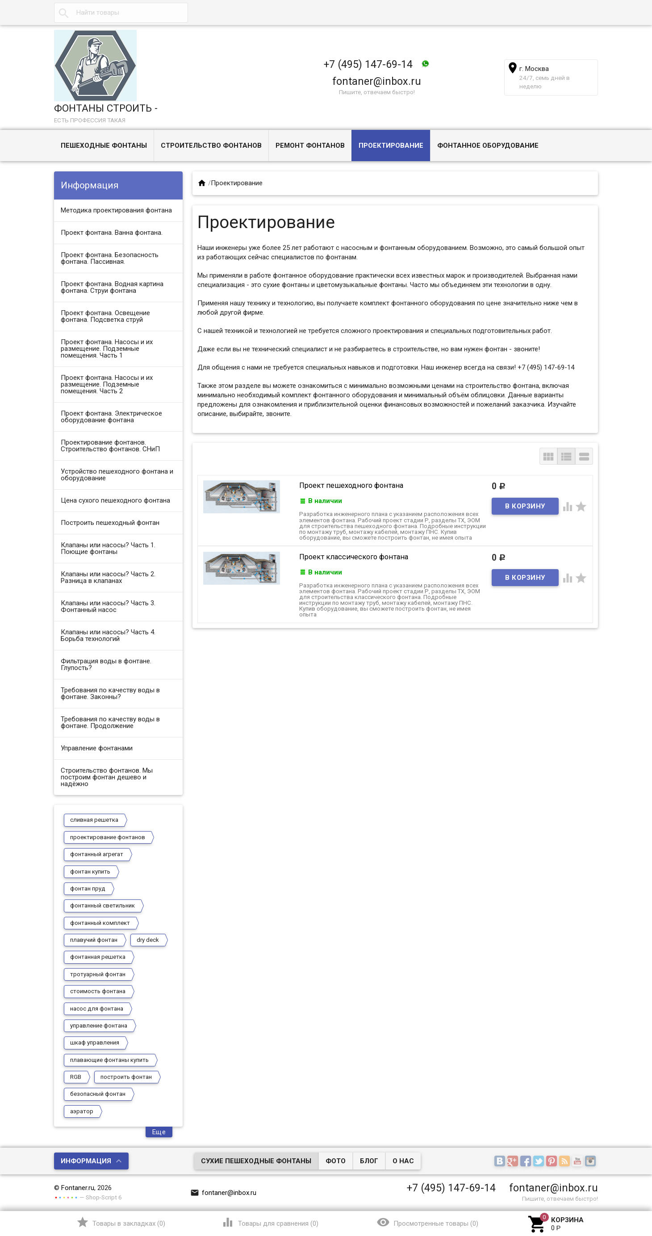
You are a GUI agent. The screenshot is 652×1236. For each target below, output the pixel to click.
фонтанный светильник (102, 905)
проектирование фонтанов (107, 837)
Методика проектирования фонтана (116, 210)
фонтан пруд (87, 888)
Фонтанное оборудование (488, 145)
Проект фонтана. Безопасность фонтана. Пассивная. (110, 258)
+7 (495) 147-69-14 (368, 64)
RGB (75, 1077)
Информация (86, 1161)
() (121, 1222)
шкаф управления (94, 1042)
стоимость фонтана (97, 991)
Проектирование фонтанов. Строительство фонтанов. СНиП (110, 445)
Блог (369, 1161)
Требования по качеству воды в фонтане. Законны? (110, 693)
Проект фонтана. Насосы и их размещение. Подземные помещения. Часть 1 (107, 348)
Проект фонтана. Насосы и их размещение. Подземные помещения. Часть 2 (107, 384)
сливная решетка (94, 819)
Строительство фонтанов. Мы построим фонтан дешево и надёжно (107, 777)
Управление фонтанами (97, 748)
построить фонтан (126, 1077)
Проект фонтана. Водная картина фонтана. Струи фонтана (112, 287)
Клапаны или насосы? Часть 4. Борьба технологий (108, 635)
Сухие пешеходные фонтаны (256, 1161)
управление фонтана (98, 1025)
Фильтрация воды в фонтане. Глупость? (106, 664)
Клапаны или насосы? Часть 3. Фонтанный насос (108, 606)
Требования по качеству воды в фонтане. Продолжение (110, 722)
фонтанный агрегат (96, 854)
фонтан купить (90, 871)
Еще (159, 1132)
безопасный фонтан (97, 1093)
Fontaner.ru (77, 1188)
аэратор (81, 1111)
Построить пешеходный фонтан (110, 523)
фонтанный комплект (100, 923)
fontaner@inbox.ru (376, 81)
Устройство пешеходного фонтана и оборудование (117, 474)
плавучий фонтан (93, 939)
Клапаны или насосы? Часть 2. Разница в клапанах (108, 577)
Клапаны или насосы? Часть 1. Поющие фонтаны (108, 548)
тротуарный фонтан (97, 974)
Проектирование (391, 145)
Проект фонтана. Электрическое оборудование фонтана (111, 416)
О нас (403, 1161)
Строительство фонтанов (211, 145)
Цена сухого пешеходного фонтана (115, 500)
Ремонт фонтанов (310, 145)
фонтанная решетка (97, 956)
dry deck (148, 939)
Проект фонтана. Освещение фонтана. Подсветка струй (105, 316)
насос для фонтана (96, 1008)
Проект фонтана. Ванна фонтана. (112, 233)
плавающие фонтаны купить (109, 1060)
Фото (336, 1161)
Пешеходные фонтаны (104, 145)
